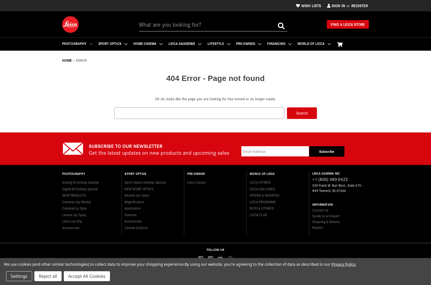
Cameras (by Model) (76, 201)
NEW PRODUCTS (74, 194)
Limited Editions (136, 227)
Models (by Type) (137, 194)
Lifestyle (219, 43)
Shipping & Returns (326, 221)
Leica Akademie (185, 43)
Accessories (70, 227)
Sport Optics (113, 43)
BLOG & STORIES (262, 207)
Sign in (336, 5)
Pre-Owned (250, 43)
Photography (77, 43)
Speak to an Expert (325, 215)
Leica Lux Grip (72, 220)
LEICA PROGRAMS (263, 201)
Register (359, 5)
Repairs (317, 227)
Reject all (48, 276)
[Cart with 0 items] (341, 44)
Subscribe (326, 151)
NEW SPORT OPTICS (139, 188)
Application (133, 207)
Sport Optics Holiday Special (145, 182)
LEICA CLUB (258, 214)
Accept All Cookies (87, 276)
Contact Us (320, 209)
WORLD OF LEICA (316, 43)
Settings (19, 276)
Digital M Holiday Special (80, 188)
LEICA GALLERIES (262, 188)
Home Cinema (148, 43)
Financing (281, 43)
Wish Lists (308, 5)
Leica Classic (196, 182)
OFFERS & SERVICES (264, 194)
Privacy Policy (343, 264)
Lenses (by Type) (74, 214)
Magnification (134, 201)
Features (131, 214)
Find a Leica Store (348, 24)
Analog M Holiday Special (80, 182)
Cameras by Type (74, 207)
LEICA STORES (260, 182)
